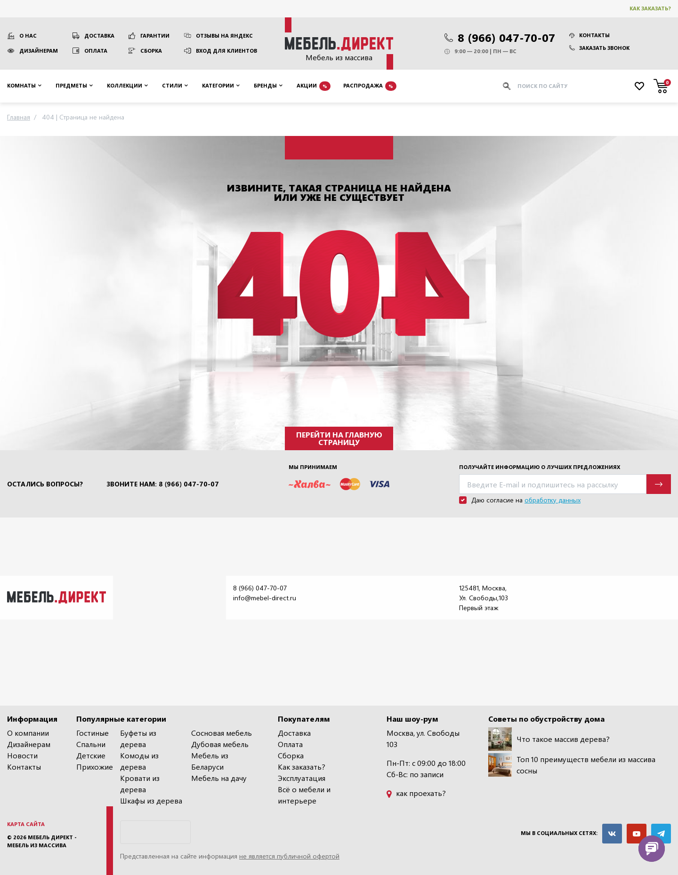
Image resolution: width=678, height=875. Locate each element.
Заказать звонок (599, 47)
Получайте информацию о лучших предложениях (539, 466)
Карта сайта (26, 823)
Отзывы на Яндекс (224, 35)
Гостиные (92, 733)
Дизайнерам (38, 50)
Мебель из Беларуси (209, 761)
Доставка (99, 35)
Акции (314, 86)
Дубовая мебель (220, 744)
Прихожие (94, 767)
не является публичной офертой (289, 855)
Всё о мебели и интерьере (304, 794)
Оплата (95, 50)
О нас (28, 35)
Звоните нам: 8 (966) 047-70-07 (162, 484)
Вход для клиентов (226, 50)
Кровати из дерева (140, 783)
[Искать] (506, 86)
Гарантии (155, 35)
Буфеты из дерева (138, 738)
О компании (28, 733)
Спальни (90, 744)
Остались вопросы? (45, 484)
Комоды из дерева (139, 761)
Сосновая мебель (221, 733)
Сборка (151, 50)
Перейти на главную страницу (339, 438)
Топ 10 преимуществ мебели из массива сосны (571, 765)
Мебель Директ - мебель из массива (42, 841)
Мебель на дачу (219, 778)
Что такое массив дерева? (549, 739)
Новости (22, 755)
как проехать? (416, 793)
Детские (90, 755)
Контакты (589, 35)
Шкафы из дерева (151, 800)
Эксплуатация (301, 778)
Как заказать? (650, 8)
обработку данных (553, 499)
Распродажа (369, 86)
